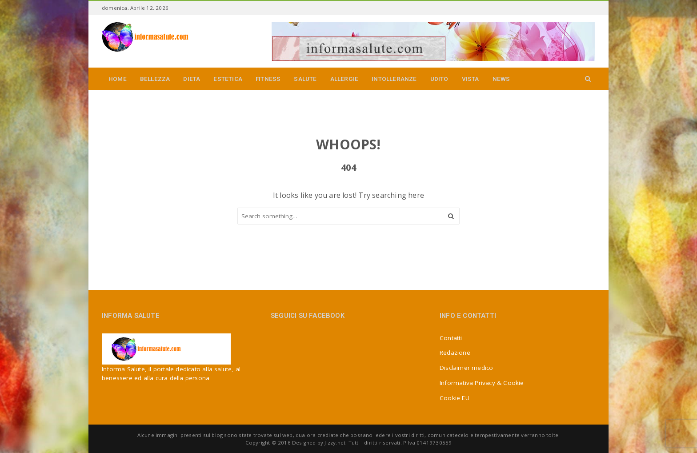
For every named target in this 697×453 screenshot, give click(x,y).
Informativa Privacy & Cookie (482, 383)
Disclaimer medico (466, 368)
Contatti (451, 338)
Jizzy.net (334, 442)
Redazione (455, 353)
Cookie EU (454, 398)
